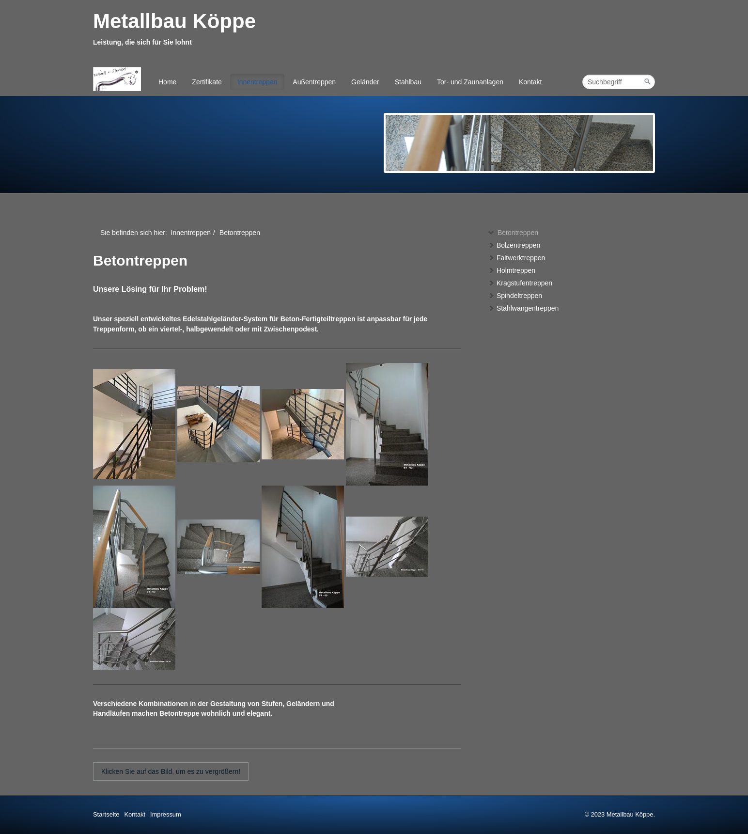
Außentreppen (314, 82)
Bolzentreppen (514, 245)
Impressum (165, 814)
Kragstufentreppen (520, 283)
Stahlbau (408, 82)
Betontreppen (513, 232)
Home (167, 82)
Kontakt (530, 82)
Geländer (365, 82)
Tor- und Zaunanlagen (470, 82)
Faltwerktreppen (516, 258)
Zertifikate (206, 82)
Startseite (106, 814)
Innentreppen (257, 82)
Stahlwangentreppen (523, 308)
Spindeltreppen (515, 295)
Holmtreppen (511, 270)
